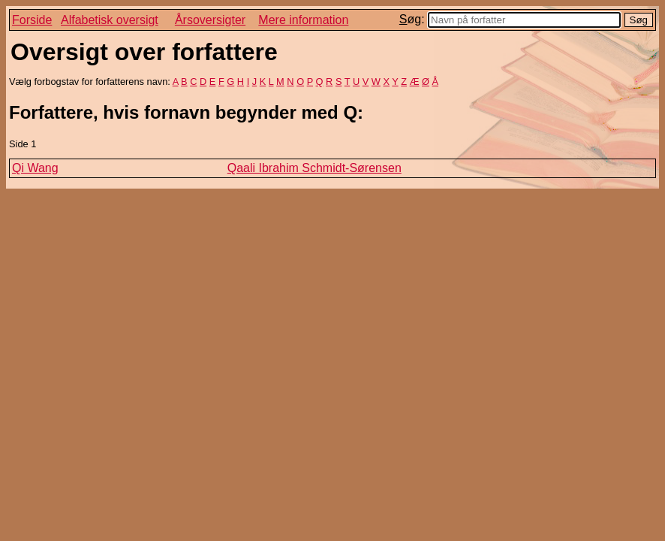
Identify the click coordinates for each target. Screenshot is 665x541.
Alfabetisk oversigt (109, 20)
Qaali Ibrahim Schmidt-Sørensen (314, 168)
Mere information (303, 20)
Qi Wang (35, 168)
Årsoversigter (210, 20)
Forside (32, 20)
